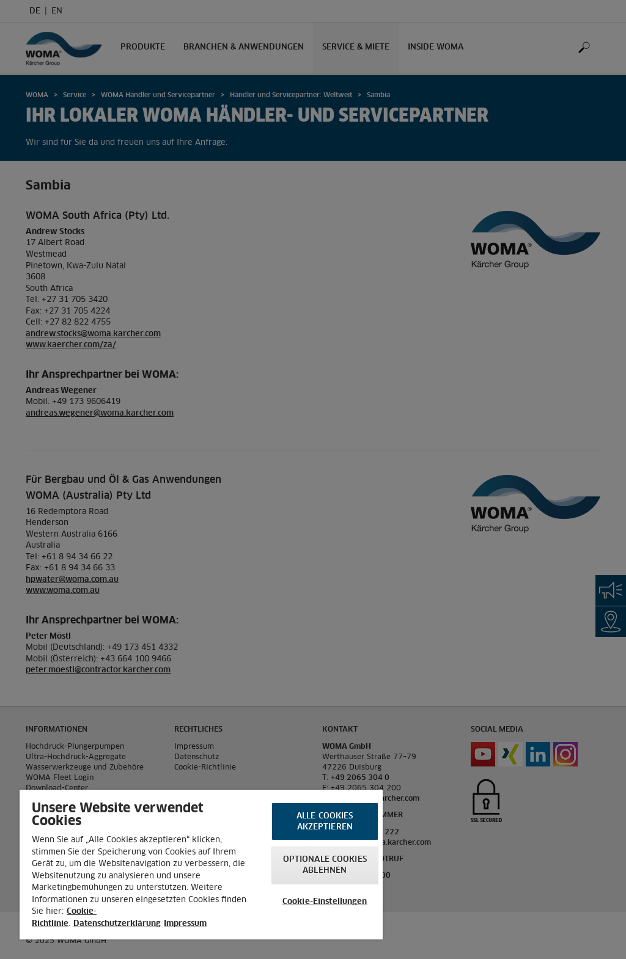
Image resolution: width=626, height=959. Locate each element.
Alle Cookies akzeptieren (324, 821)
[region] (201, 864)
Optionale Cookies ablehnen (325, 865)
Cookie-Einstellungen (324, 902)
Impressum (185, 924)
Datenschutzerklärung (117, 924)
